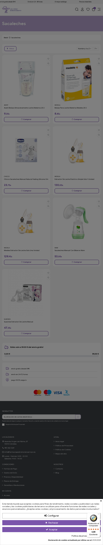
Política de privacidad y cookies (86, 536)
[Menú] (98, 514)
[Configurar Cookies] (51, 515)
